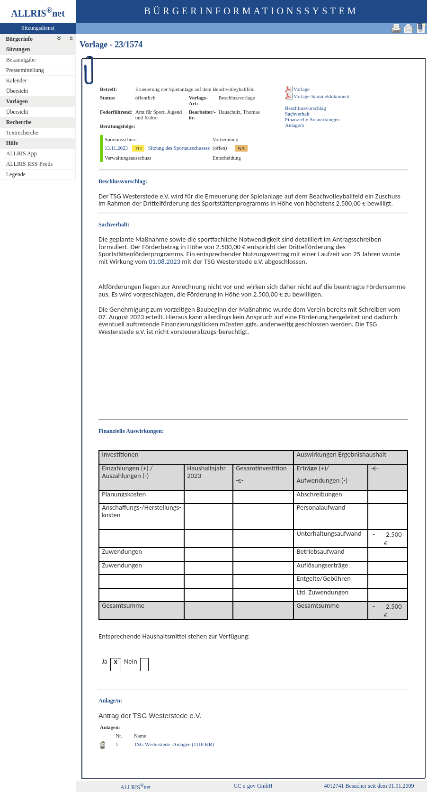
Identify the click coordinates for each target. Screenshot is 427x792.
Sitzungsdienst (37, 28)
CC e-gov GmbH (253, 786)
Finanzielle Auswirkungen (312, 119)
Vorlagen (17, 101)
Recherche (19, 122)
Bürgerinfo (19, 39)
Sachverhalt (297, 114)
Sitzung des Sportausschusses (179, 148)
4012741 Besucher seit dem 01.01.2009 (369, 786)
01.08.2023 (164, 261)
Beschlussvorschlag (305, 108)
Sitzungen (18, 49)
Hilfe (12, 143)
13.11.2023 (116, 148)
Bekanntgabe (21, 59)
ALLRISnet (135, 787)
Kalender (16, 80)
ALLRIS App (21, 153)
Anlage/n (294, 125)
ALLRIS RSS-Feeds (29, 164)
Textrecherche (22, 132)
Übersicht (17, 91)
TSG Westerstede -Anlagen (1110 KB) (174, 744)
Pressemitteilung (25, 70)
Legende (16, 174)
